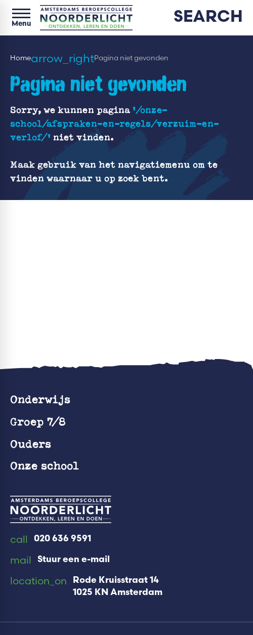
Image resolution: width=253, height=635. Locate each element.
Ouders (30, 443)
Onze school (44, 465)
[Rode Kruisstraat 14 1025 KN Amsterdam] (86, 587)
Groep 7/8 (38, 421)
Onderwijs (40, 399)
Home (20, 58)
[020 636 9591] (50, 539)
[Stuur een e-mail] (60, 560)
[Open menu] (21, 18)
